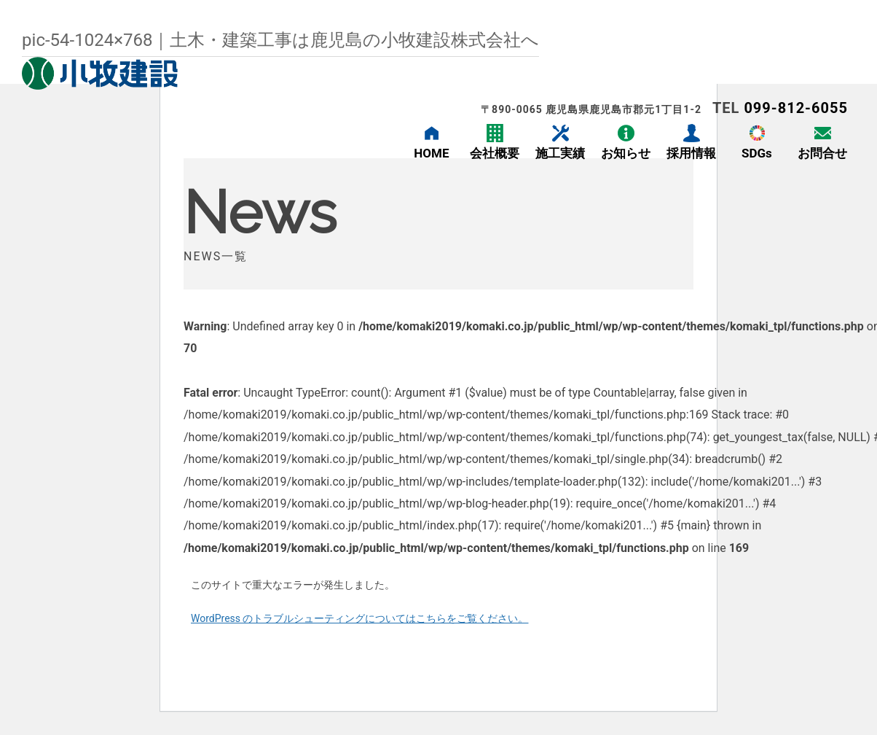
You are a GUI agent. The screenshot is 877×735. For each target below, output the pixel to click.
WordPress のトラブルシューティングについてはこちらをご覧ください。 (360, 618)
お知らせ (625, 153)
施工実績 (560, 153)
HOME (431, 153)
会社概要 (494, 153)
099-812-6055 (796, 108)
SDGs (757, 153)
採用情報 (691, 153)
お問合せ (822, 153)
